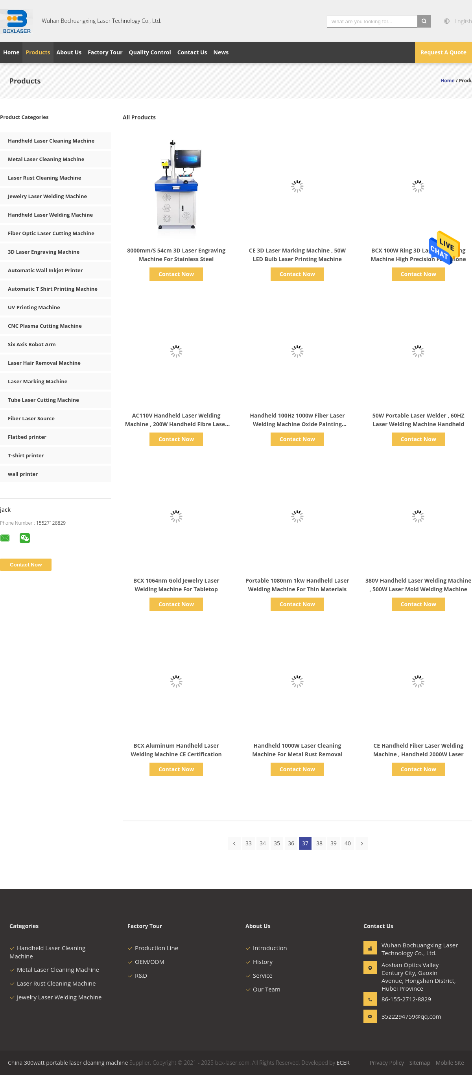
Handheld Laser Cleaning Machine (51, 140)
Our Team (262, 989)
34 (263, 843)
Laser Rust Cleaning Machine (44, 177)
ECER (343, 1062)
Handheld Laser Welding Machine (50, 214)
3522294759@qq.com (406, 1016)
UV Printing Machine (34, 307)
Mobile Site (450, 1062)
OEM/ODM (145, 961)
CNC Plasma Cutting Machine (45, 325)
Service (259, 975)
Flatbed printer (27, 436)
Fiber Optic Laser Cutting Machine (51, 233)
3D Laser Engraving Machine (43, 251)
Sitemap (419, 1062)
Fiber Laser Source (31, 418)
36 (291, 843)
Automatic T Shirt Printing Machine (53, 288)
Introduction (266, 948)
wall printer (23, 473)
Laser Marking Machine (37, 381)
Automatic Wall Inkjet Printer (45, 270)
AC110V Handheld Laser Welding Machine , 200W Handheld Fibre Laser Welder (176, 424)
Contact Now (176, 274)
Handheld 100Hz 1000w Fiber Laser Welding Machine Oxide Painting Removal (297, 424)
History (259, 961)
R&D (137, 975)
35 (277, 843)
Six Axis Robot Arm (32, 344)
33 (248, 843)
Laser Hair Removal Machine (44, 362)
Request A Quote (443, 52)
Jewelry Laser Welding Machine (47, 196)
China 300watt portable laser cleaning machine (68, 1062)
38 (319, 843)
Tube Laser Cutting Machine (43, 399)
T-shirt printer (26, 455)
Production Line (152, 948)
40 (348, 843)
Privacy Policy (387, 1062)
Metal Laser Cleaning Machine (46, 159)
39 (333, 843)
